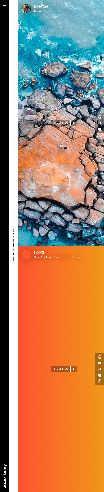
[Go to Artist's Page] (26, 9)
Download (59, 123)
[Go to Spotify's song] (99, 117)
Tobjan (37, 11)
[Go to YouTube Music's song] (99, 381)
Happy (77, 257)
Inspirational (69, 11)
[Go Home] (5, 476)
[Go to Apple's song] (99, 129)
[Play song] (74, 123)
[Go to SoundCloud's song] (99, 123)
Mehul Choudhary (42, 257)
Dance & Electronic (51, 11)
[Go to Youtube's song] (99, 363)
